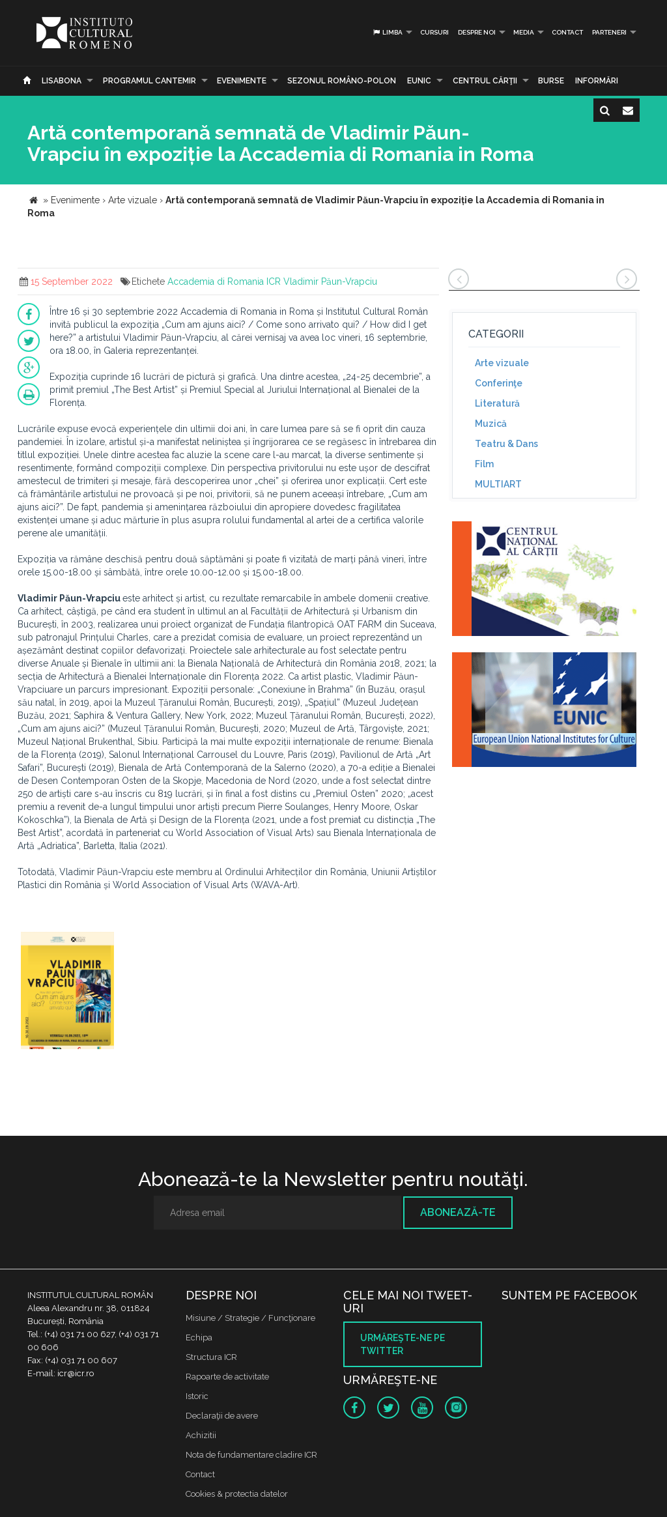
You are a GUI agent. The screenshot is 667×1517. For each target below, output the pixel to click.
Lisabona (61, 80)
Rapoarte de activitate (227, 1376)
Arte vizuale (502, 363)
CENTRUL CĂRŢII (485, 80)
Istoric (197, 1396)
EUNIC (419, 80)
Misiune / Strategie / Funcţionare (250, 1318)
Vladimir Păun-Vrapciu (330, 281)
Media (523, 32)
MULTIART (498, 484)
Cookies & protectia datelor (237, 1494)
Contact (567, 32)
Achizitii (201, 1435)
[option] (67, 992)
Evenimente (241, 80)
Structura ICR (211, 1357)
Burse (551, 80)
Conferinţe (498, 383)
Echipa (199, 1337)
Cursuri (434, 32)
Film (484, 464)
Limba (387, 32)
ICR (273, 281)
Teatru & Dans (506, 444)
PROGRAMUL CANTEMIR (149, 80)
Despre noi (477, 32)
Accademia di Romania (215, 281)
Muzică (491, 423)
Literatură (497, 403)
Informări (596, 80)
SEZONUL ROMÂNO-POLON (341, 80)
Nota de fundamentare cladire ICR (251, 1455)
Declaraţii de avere (222, 1416)
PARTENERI (609, 32)
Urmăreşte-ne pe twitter (402, 1344)
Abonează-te (458, 1212)
